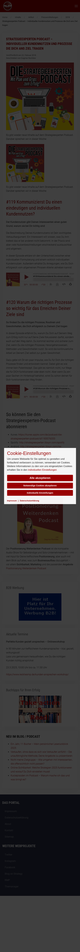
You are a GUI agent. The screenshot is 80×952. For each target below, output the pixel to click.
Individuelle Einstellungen (40, 493)
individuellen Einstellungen (42, 470)
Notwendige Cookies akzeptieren (40, 485)
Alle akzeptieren (40, 477)
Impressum (12, 501)
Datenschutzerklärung (29, 501)
